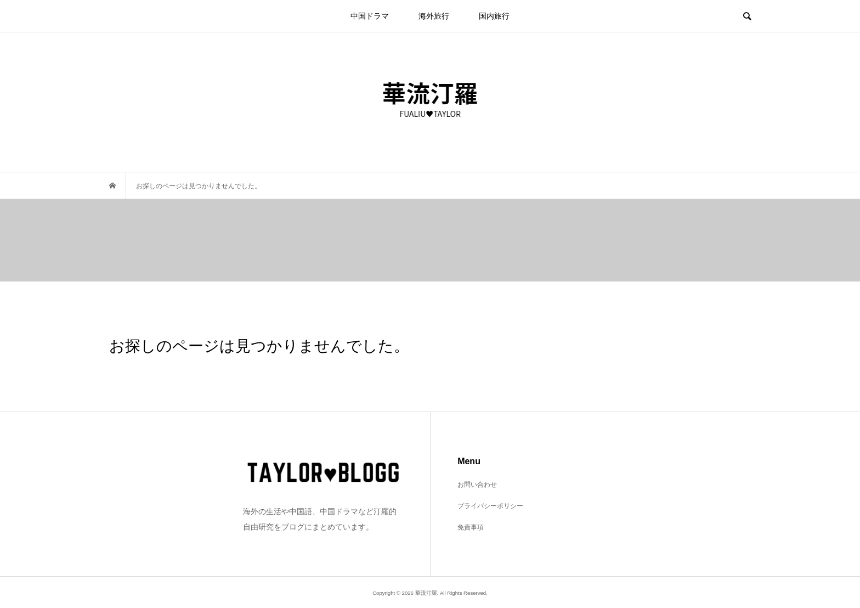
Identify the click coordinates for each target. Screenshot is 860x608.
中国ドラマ (369, 16)
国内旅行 (494, 16)
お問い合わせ (477, 484)
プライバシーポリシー (490, 506)
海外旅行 (433, 16)
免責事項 (470, 527)
